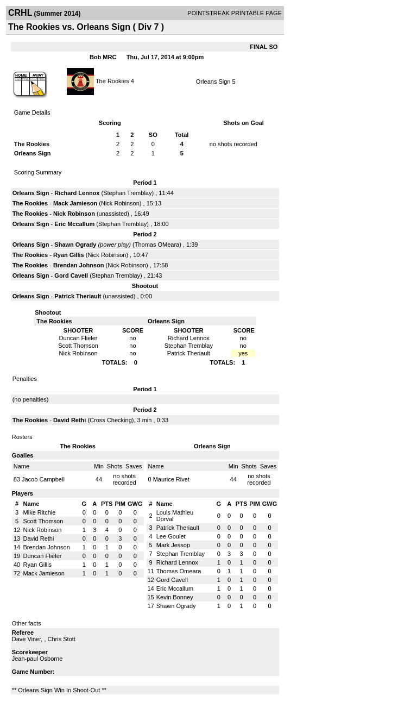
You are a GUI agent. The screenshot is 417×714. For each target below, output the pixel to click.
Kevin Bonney (174, 597)
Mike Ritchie (39, 512)
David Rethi (69, 420)
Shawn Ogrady (75, 244)
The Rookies (112, 80)
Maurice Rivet (171, 479)
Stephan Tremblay (127, 193)
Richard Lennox (76, 193)
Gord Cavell (71, 275)
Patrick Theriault (77, 296)
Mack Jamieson (75, 203)
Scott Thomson (43, 521)
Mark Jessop (173, 545)
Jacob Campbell (43, 479)
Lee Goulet (171, 536)
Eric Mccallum (74, 224)
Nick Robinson (120, 203)
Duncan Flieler (42, 556)
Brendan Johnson (78, 265)
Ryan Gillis (68, 255)
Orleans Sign (213, 81)
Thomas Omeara (178, 571)
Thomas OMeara (157, 244)
